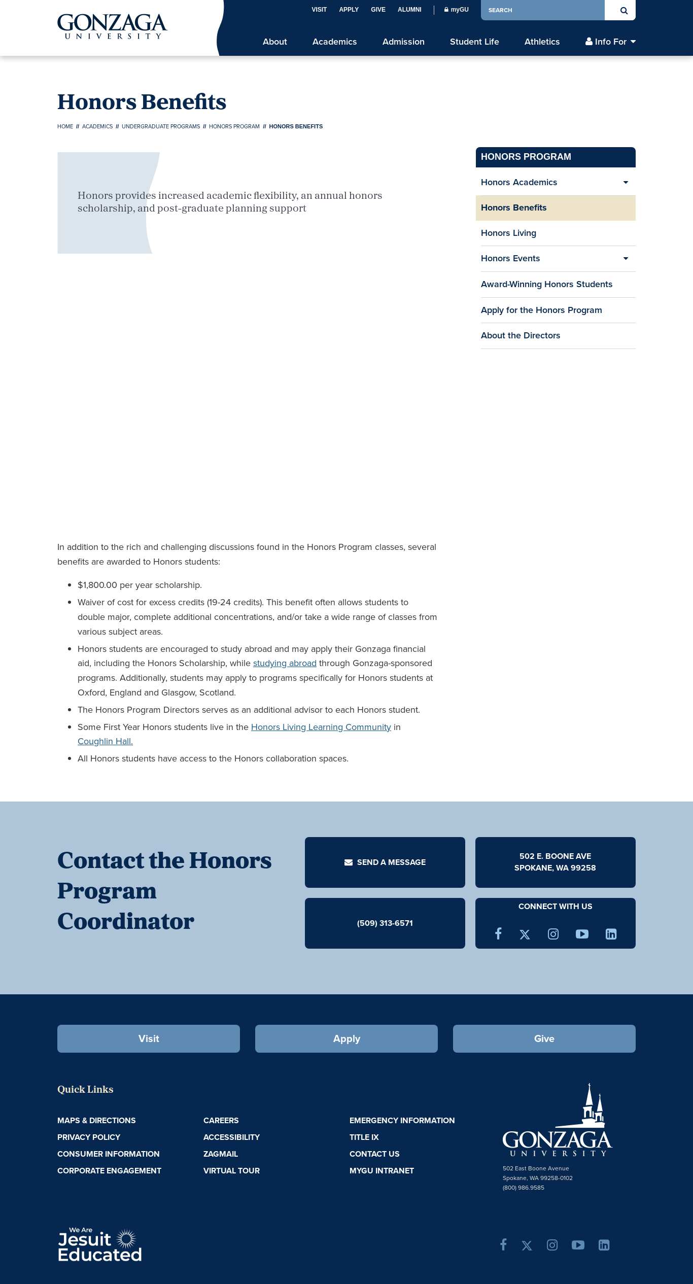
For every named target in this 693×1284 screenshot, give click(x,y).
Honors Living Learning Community (321, 727)
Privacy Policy (88, 1137)
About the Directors (521, 335)
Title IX (364, 1137)
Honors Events (510, 258)
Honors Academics (519, 182)
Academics (97, 126)
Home (65, 126)
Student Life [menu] (474, 42)
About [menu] (275, 42)
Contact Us (375, 1154)
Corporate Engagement (109, 1170)
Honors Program (234, 126)
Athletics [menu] (542, 42)
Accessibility (231, 1137)
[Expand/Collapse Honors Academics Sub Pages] (625, 182)
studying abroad (285, 663)
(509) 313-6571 (385, 923)
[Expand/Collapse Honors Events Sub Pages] (625, 258)
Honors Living (508, 232)
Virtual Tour (231, 1170)
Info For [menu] (611, 42)
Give (378, 9)
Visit (319, 9)
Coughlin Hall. (105, 741)
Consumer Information (108, 1154)
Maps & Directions (96, 1120)
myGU (456, 9)
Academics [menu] (335, 42)
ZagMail (220, 1154)
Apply (349, 9)
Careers (221, 1120)
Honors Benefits (514, 207)
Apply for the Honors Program (541, 310)
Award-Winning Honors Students (547, 287)
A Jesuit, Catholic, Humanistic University (143, 1243)
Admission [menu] (404, 42)
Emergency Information (402, 1120)
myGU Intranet (382, 1170)
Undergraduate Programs (161, 126)
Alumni (410, 9)
